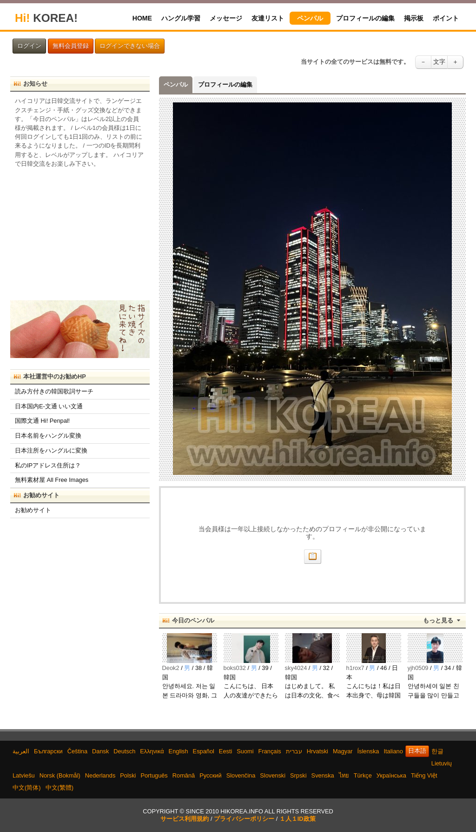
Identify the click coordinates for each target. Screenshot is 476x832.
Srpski (298, 775)
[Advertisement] (80, 231)
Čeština (77, 751)
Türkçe (363, 775)
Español (203, 751)
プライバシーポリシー (244, 818)
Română (183, 775)
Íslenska (368, 751)
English (178, 751)
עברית (294, 751)
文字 (439, 62)
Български (48, 751)
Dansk (100, 751)
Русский (210, 775)
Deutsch (124, 751)
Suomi (245, 751)
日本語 (417, 751)
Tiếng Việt (424, 775)
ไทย (344, 775)
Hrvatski (317, 751)
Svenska (322, 775)
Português (153, 775)
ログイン (29, 46)
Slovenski (272, 775)
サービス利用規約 (184, 818)
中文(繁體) (60, 787)
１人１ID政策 (297, 818)
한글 (437, 751)
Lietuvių (441, 763)
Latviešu (24, 775)
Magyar (343, 751)
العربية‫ (21, 751)
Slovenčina (241, 775)
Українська (391, 775)
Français (269, 751)
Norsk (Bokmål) (60, 775)
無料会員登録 (71, 46)
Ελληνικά (152, 751)
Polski (128, 775)
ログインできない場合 (129, 46)
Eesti (225, 751)
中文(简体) (27, 787)
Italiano (393, 751)
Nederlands (100, 775)
